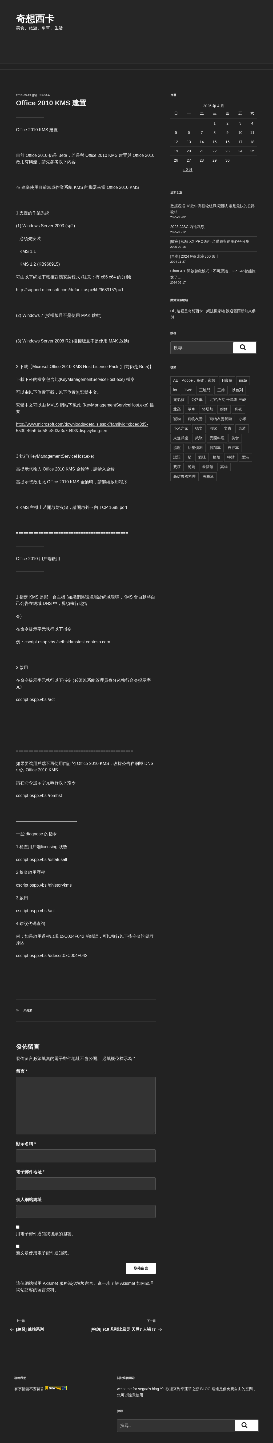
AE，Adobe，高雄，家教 (194, 355)
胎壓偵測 (195, 422)
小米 (242, 393)
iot (175, 364)
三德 (221, 364)
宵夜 (238, 383)
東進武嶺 (180, 412)
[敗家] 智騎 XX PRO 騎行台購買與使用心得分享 (209, 216)
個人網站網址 (29, 1174)
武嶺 (199, 412)
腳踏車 (215, 422)
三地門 (204, 364)
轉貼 (231, 431)
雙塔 (177, 441)
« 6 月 (187, 144)
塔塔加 (207, 383)
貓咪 (202, 431)
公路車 (197, 374)
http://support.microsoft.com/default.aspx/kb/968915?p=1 (69, 264)
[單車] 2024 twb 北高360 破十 (194, 231)
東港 (242, 403)
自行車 (233, 422)
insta (243, 355)
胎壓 (177, 422)
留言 (21, 1045)
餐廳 (191, 441)
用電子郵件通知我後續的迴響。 (46, 1208)
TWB (188, 364)
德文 (199, 403)
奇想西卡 (35, 18)
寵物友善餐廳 (221, 393)
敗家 (213, 403)
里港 (245, 431)
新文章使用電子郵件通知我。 (43, 1227)
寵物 (177, 393)
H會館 (227, 355)
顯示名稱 (26, 1118)
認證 (177, 431)
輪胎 (216, 431)
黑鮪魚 (208, 451)
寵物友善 (195, 393)
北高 (177, 383)
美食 (235, 412)
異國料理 (217, 412)
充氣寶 (178, 374)
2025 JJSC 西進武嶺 (187, 201)
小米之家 (180, 403)
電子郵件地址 (30, 1146)
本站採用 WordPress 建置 (50, 1431)
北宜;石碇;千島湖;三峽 (228, 374)
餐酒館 (207, 441)
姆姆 (224, 383)
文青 (227, 403)
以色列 (237, 364)
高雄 (224, 441)
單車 (191, 383)
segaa (44, 69)
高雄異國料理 (184, 451)
